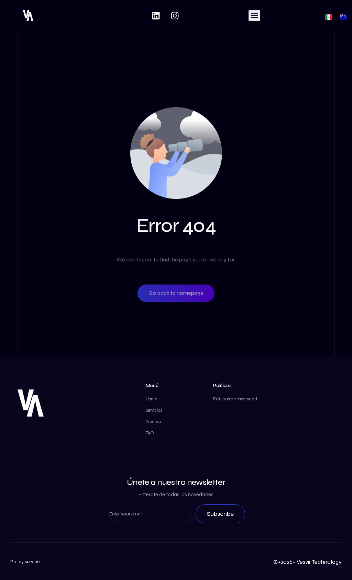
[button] (254, 15)
